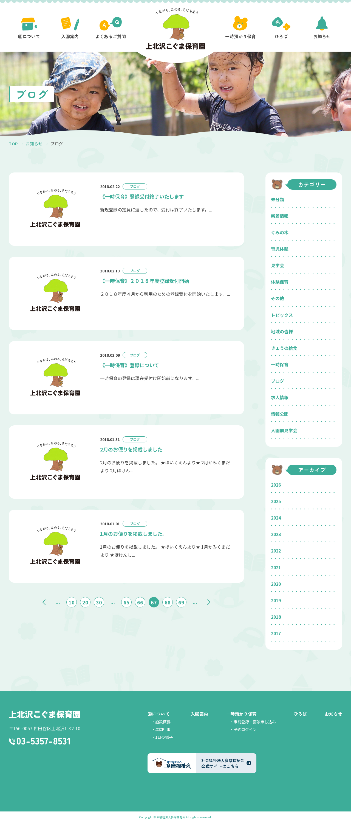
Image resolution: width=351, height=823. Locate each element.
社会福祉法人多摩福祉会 (169, 817)
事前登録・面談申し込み (255, 721)
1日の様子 (164, 737)
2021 (276, 567)
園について (158, 713)
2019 (276, 600)
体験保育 (279, 281)
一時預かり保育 (241, 713)
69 (181, 601)
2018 (276, 616)
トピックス (282, 315)
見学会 (277, 265)
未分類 (277, 199)
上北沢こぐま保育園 (44, 714)
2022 (276, 550)
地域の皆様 (282, 331)
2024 (276, 517)
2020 (276, 584)
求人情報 (279, 397)
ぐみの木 (279, 232)
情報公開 (279, 414)
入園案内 (199, 713)
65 (126, 601)
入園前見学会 (284, 430)
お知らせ (333, 713)
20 (85, 601)
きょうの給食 (284, 348)
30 (99, 601)
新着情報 (279, 216)
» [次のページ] (208, 601)
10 (72, 601)
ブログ (277, 381)
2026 (276, 484)
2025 (276, 501)
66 (140, 601)
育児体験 (279, 248)
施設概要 (163, 721)
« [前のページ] (44, 601)
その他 (277, 298)
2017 (276, 633)
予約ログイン (245, 729)
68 (168, 601)
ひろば (300, 713)
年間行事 (163, 729)
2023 (276, 534)
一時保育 (279, 364)
